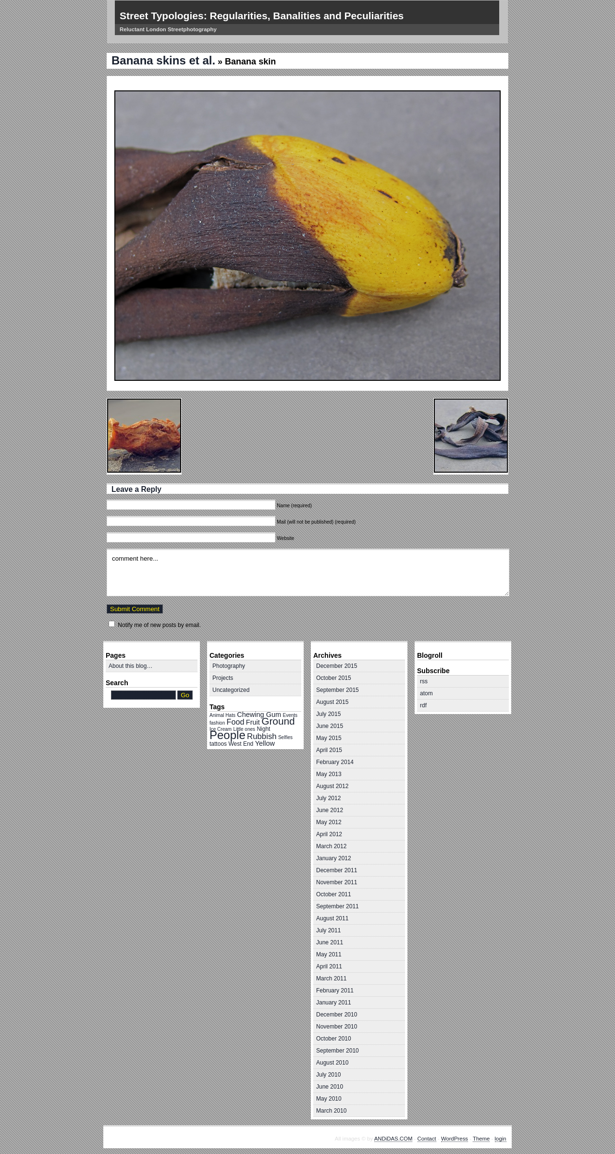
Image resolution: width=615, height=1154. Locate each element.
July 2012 (328, 798)
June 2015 (329, 726)
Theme (481, 1138)
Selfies (285, 737)
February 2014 (335, 762)
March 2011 (331, 978)
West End (240, 743)
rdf (423, 705)
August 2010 (332, 1062)
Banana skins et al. (163, 60)
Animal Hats (222, 715)
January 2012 (333, 858)
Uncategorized (230, 690)
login (500, 1138)
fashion (217, 723)
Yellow (265, 743)
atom (426, 693)
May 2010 (329, 1098)
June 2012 (329, 810)
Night (263, 729)
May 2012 (329, 822)
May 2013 (329, 774)
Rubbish (262, 736)
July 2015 (328, 714)
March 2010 (331, 1110)
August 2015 (332, 702)
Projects (222, 678)
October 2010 (333, 1038)
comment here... (308, 572)
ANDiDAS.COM (393, 1138)
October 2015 (333, 678)
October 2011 (333, 894)
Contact (427, 1138)
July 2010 (328, 1074)
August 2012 (332, 786)
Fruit (253, 722)
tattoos (218, 743)
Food (236, 721)
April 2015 (329, 750)
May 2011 (329, 954)
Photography (228, 666)
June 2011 (329, 942)
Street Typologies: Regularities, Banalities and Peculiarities (262, 15)
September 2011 (337, 906)
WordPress (454, 1138)
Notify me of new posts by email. (159, 625)
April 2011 (329, 966)
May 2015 (329, 738)
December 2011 (336, 870)
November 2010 (336, 1026)
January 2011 (333, 1002)
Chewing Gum (259, 714)
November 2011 (336, 882)
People (227, 734)
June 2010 (329, 1086)
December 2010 (336, 1014)
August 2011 (332, 918)
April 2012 (329, 834)
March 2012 (331, 846)
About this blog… (130, 666)
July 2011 (328, 930)
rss (424, 681)
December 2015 (336, 666)
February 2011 (335, 990)
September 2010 (337, 1050)
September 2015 (337, 690)
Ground (278, 721)
